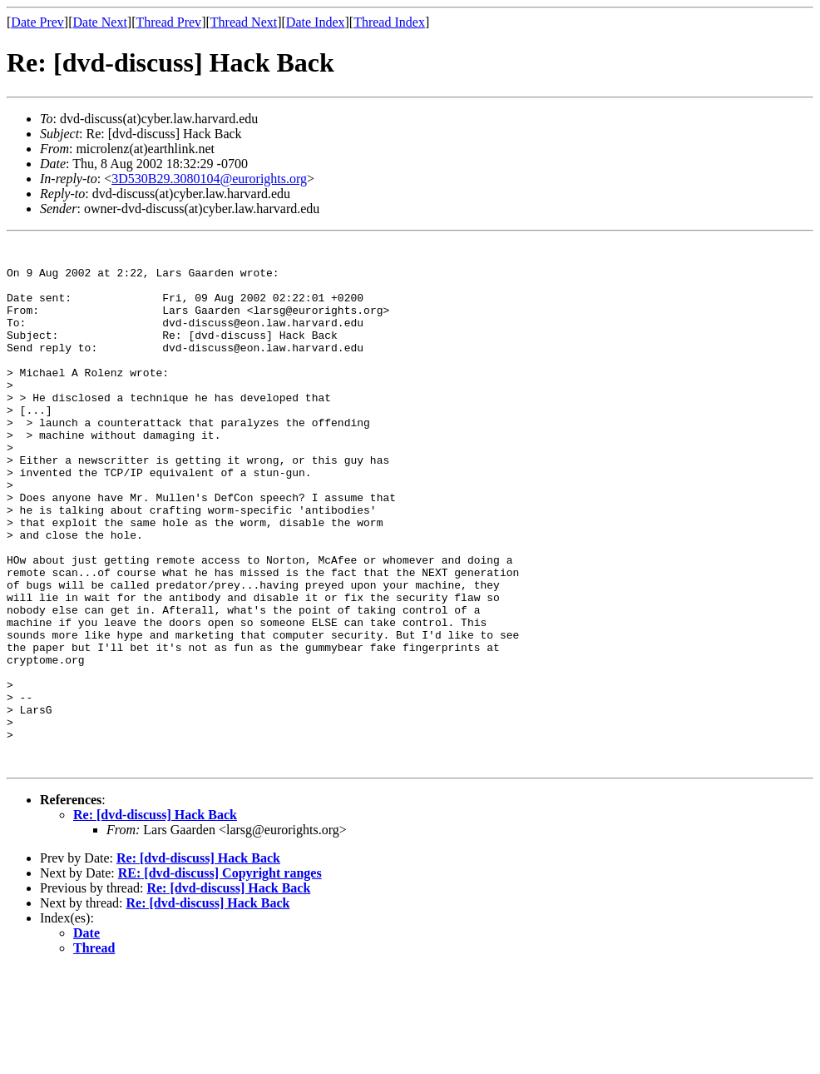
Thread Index (389, 22)
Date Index (315, 22)
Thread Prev (168, 22)
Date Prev (37, 22)
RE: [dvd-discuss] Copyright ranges (220, 978)
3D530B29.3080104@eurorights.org (209, 179)
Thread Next (243, 22)
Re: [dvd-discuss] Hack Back (155, 919)
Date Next (100, 22)
